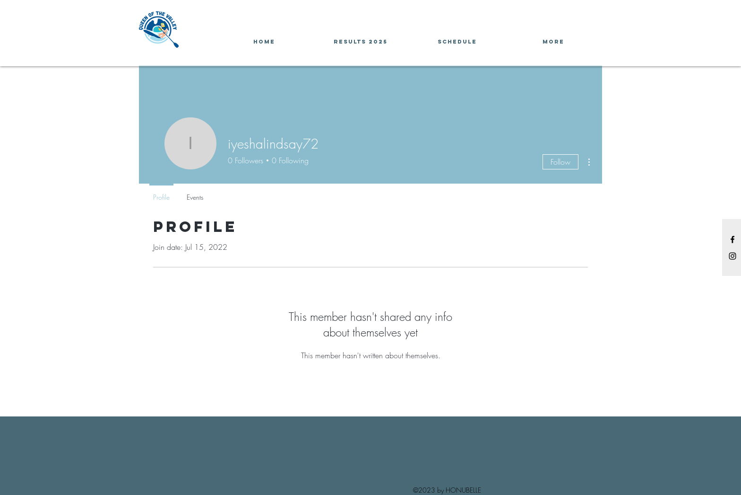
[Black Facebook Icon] (732, 239)
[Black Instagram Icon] (732, 256)
